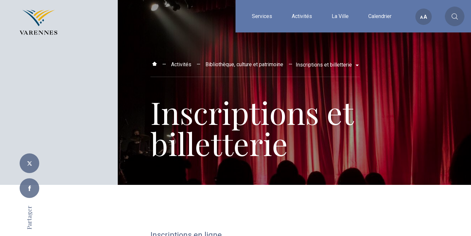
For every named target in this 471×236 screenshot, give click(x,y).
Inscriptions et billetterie (324, 65)
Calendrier (380, 32)
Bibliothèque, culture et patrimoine (244, 64)
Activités (181, 64)
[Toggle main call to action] (454, 16)
